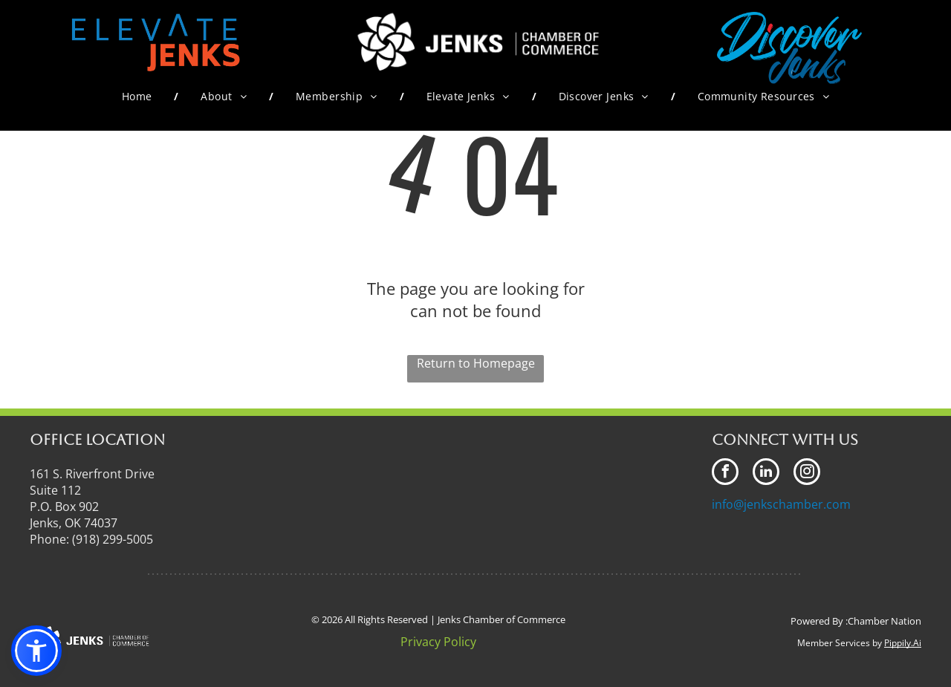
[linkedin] (766, 473)
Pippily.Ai (902, 642)
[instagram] (806, 473)
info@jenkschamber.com (781, 504)
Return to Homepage (476, 363)
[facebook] (725, 473)
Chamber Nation (884, 621)
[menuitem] (139, 96)
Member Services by (839, 642)
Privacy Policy (438, 642)
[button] (36, 650)
